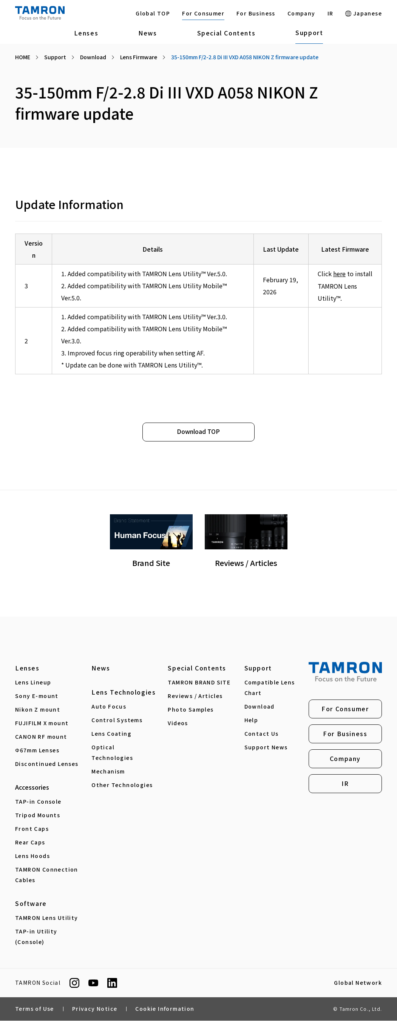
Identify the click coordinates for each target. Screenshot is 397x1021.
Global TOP (153, 13)
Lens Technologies (123, 692)
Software (31, 903)
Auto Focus (108, 706)
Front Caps (32, 829)
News (147, 32)
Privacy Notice (94, 1009)
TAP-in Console (38, 802)
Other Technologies (122, 785)
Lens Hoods (32, 856)
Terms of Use (34, 1009)
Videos (178, 723)
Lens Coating (111, 734)
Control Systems (116, 720)
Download (259, 706)
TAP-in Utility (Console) (36, 937)
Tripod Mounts (37, 815)
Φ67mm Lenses (37, 750)
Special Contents (226, 32)
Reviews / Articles (195, 696)
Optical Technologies (112, 753)
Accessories (32, 787)
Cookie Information (164, 1009)
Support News (266, 747)
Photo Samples (190, 709)
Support (309, 32)
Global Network (358, 983)
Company (301, 13)
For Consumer (203, 13)
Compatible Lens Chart (269, 688)
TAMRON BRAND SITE (199, 682)
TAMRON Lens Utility (46, 918)
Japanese (363, 13)
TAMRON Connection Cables (46, 875)
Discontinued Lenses (47, 764)
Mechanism (108, 771)
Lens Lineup (33, 682)
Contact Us (261, 734)
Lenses (86, 32)
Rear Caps (30, 842)
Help (251, 720)
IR (330, 13)
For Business (255, 13)
